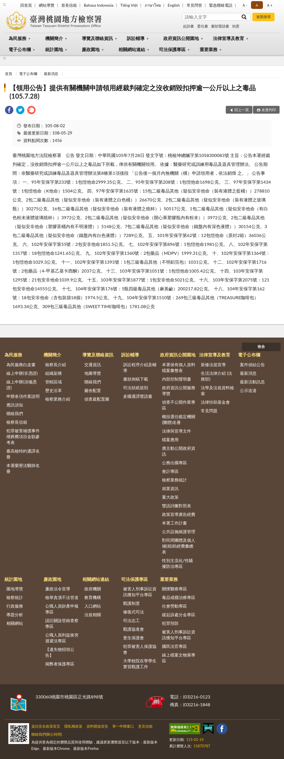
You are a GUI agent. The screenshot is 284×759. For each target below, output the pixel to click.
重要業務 (208, 49)
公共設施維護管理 (178, 531)
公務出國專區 (174, 462)
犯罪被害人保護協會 (139, 649)
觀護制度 (131, 603)
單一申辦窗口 (123, 726)
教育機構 (92, 597)
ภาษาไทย (153, 5)
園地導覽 (14, 588)
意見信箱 (145, 726)
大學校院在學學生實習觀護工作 (139, 663)
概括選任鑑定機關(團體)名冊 (178, 419)
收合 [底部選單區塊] (261, 346)
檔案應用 (170, 439)
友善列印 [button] (269, 110)
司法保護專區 (172, 49)
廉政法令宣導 (57, 588)
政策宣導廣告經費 (178, 514)
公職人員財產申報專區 (61, 608)
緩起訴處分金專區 (178, 614)
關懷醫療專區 (174, 588)
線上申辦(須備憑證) (21, 384)
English (174, 5)
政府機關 (92, 588)
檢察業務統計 (174, 479)
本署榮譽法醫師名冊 (23, 468)
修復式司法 (133, 611)
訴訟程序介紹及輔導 (139, 367)
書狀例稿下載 (135, 378)
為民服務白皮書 (21, 364)
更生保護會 (133, 637)
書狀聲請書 (220, 26)
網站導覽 (46, 5)
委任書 (202, 26)
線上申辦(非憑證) (22, 373)
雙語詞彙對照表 (176, 505)
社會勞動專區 (174, 605)
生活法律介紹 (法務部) (216, 376)
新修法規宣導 (213, 364)
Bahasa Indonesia (98, 5)
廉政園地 (91, 49)
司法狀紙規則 (135, 387)
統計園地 (54, 49)
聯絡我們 (14, 413)
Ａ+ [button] (269, 5)
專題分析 (14, 614)
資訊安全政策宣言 (45, 726)
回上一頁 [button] (241, 110)
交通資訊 (92, 364)
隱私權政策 (73, 726)
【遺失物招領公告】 (59, 652)
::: (4, 4)
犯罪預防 (170, 623)
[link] (9, 111)
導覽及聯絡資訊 (97, 38)
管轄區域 (53, 381)
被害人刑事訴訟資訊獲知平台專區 (139, 591)
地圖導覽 (92, 373)
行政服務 (14, 605)
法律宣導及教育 (228, 38)
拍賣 (235, 26)
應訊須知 (14, 404)
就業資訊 (170, 488)
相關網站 (14, 623)
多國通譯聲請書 (137, 396)
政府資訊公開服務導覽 (178, 390)
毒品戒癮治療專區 (178, 597)
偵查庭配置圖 (96, 398)
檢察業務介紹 (57, 398)
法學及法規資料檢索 (217, 390)
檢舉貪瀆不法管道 (61, 597)
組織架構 (53, 373)
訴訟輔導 (135, 38)
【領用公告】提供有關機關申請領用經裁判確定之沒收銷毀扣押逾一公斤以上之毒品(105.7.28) (132, 92)
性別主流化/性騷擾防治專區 (177, 563)
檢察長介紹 (55, 364)
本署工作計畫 (174, 522)
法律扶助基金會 (215, 402)
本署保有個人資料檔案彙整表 (178, 367)
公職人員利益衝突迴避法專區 (61, 637)
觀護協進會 (133, 628)
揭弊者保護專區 (59, 663)
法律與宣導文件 (176, 430)
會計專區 (170, 471)
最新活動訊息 (252, 381)
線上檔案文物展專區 (178, 657)
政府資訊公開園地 (181, 38)
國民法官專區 (174, 646)
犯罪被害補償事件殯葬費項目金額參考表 (23, 436)
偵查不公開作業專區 (178, 405)
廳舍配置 (92, 390)
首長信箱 (69, 5)
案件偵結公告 (252, 364)
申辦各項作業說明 (23, 396)
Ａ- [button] (244, 5)
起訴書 (188, 26)
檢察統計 (14, 597)
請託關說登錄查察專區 (61, 623)
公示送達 (248, 390)
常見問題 (209, 410)
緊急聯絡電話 (220, 5)
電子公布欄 (20, 49)
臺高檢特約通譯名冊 (23, 453)
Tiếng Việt (129, 5)
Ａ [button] (257, 5)
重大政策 (170, 497)
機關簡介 (54, 38)
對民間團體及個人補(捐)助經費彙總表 (178, 546)
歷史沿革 (53, 390)
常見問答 (194, 5)
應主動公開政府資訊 (178, 451)
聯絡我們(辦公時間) (46, 734)
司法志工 (131, 620)
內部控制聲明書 (176, 378)
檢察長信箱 (16, 422)
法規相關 (92, 614)
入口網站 (92, 605)
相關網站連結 (131, 49)
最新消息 (51, 73)
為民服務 (17, 38)
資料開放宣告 (97, 726)
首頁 (8, 73)
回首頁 (26, 5)
